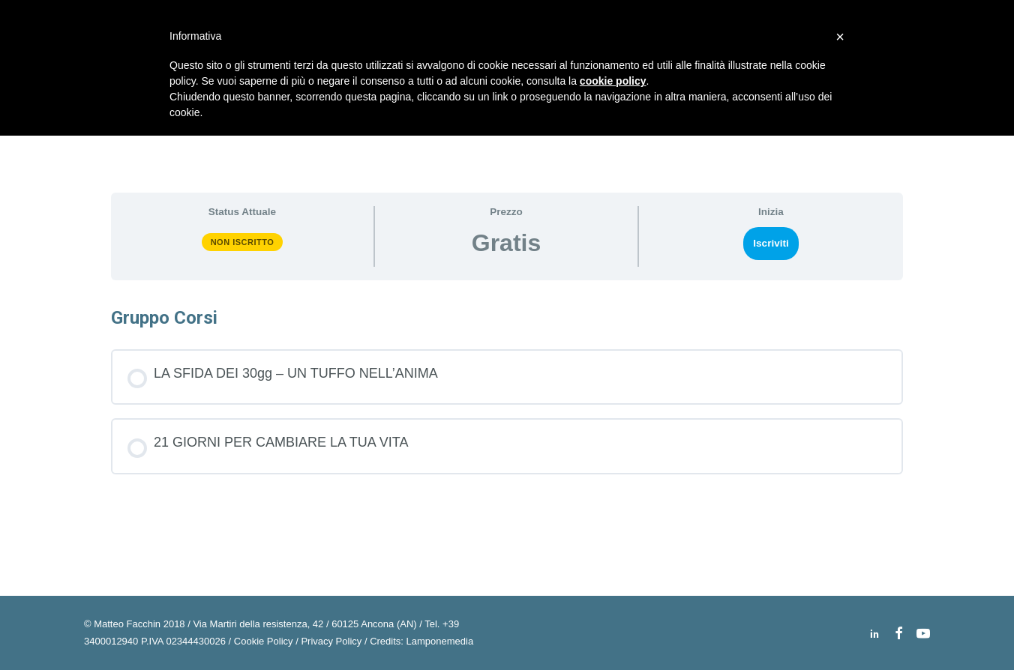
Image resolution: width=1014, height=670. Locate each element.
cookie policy (613, 81)
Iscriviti (770, 243)
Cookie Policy (263, 641)
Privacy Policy (331, 641)
